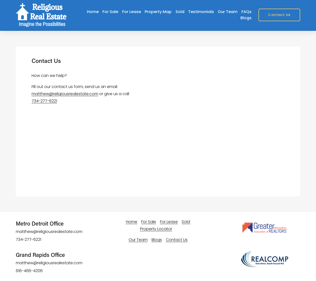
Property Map (158, 12)
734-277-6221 (44, 101)
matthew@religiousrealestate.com (65, 94)
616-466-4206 (29, 271)
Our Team (227, 12)
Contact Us (279, 14)
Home (93, 12)
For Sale (110, 12)
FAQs (246, 12)
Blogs (246, 18)
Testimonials (201, 12)
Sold (180, 12)
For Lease (131, 12)
